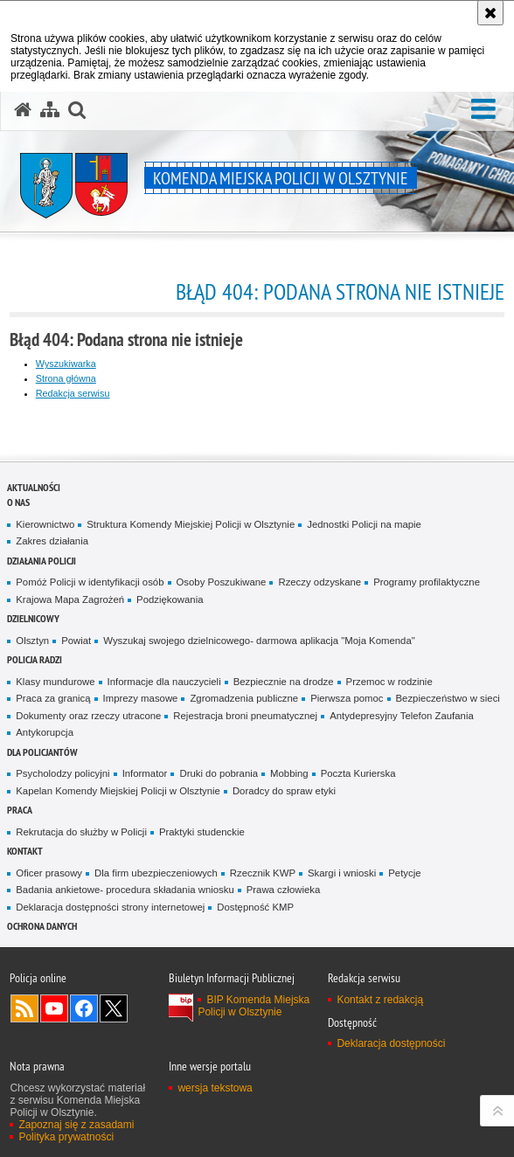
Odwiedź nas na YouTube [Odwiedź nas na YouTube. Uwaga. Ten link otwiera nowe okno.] (54, 1008)
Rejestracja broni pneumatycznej (245, 715)
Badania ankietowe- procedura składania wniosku (124, 889)
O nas (18, 502)
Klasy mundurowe (55, 681)
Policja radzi (34, 659)
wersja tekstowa (214, 1088)
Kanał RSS (24, 1008)
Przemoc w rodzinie (389, 681)
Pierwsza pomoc (346, 698)
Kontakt (25, 850)
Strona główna (66, 378)
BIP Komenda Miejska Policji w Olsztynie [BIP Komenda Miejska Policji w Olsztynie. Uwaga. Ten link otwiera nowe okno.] (253, 1006)
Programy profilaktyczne (426, 582)
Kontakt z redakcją (380, 1000)
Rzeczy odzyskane (319, 582)
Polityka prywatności (66, 1137)
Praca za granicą (53, 698)
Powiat (76, 640)
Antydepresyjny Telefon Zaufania (402, 715)
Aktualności (33, 487)
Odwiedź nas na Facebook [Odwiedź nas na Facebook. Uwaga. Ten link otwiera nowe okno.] (84, 1008)
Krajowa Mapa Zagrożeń (70, 599)
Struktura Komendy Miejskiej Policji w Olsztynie (191, 524)
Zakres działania (52, 541)
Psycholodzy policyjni (62, 773)
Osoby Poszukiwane (222, 582)
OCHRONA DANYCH (42, 925)
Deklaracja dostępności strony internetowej (110, 907)
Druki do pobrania (218, 773)
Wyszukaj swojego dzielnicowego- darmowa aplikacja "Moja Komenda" (258, 640)
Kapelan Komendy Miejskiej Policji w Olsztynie (118, 791)
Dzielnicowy (33, 618)
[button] (483, 109)
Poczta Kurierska (358, 773)
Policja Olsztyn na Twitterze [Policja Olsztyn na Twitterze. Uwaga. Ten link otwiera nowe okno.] (114, 1008)
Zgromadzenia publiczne (244, 698)
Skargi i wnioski (342, 873)
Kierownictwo (45, 524)
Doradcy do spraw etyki (284, 791)
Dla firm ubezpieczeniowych (156, 873)
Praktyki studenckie (202, 832)
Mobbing (289, 773)
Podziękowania (169, 599)
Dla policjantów (42, 752)
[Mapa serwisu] (49, 110)
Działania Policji (41, 560)
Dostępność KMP (255, 907)
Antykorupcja (44, 732)
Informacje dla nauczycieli (164, 681)
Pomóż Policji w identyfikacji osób (89, 582)
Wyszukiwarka (66, 363)
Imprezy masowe (140, 698)
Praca (19, 809)
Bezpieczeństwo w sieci (448, 698)
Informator (145, 773)
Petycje (404, 873)
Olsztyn (32, 640)
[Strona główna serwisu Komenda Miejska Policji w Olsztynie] (22, 110)
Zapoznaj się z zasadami (76, 1125)
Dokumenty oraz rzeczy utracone (88, 715)
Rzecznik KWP (262, 873)
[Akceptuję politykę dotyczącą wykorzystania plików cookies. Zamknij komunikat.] (490, 12)
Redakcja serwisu (73, 393)
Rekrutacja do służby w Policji (81, 832)
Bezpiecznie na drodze (283, 681)
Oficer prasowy (49, 873)
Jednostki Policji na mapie (364, 524)
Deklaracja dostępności (391, 1043)
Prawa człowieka (284, 889)
